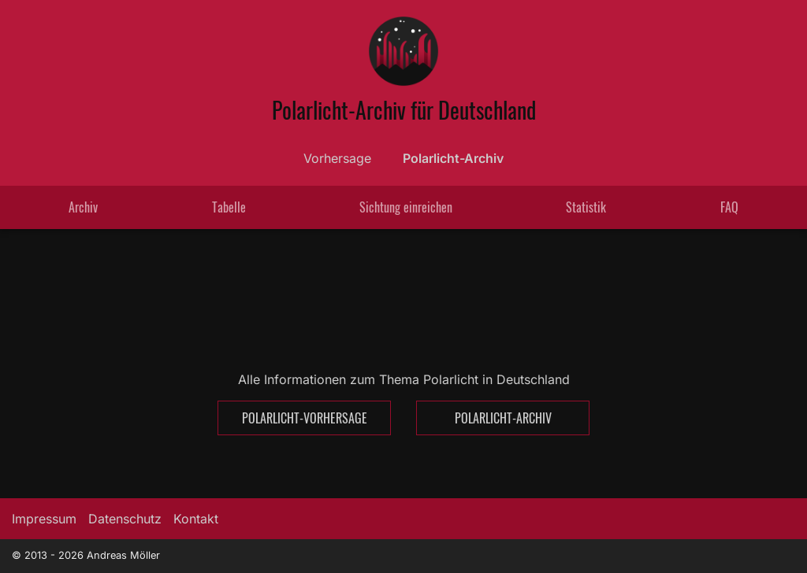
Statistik (586, 207)
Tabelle (229, 207)
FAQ (729, 207)
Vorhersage (337, 158)
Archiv (83, 207)
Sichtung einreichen (405, 207)
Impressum (44, 519)
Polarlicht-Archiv (453, 158)
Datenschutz (125, 519)
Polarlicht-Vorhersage (304, 417)
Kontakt (195, 519)
